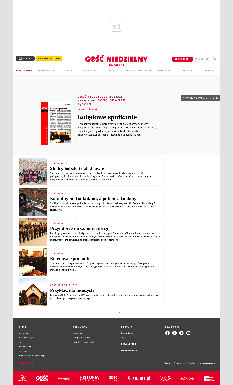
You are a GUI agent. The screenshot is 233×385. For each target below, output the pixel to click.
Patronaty (165, 70)
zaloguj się (202, 59)
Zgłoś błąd (26, 363)
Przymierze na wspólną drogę (79, 228)
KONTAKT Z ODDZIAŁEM (138, 70)
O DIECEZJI (209, 70)
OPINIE (68, 70)
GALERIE (112, 70)
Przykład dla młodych (72, 290)
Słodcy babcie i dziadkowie (77, 168)
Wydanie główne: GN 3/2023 (201, 98)
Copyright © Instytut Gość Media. (178, 363)
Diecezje (187, 70)
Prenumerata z (49, 58)
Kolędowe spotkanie (107, 117)
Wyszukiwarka (214, 59)
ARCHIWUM (89, 70)
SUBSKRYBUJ (182, 59)
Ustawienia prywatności (83, 342)
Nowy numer (24, 70)
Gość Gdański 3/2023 (102, 100)
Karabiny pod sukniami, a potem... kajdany (93, 198)
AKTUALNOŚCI (46, 70)
